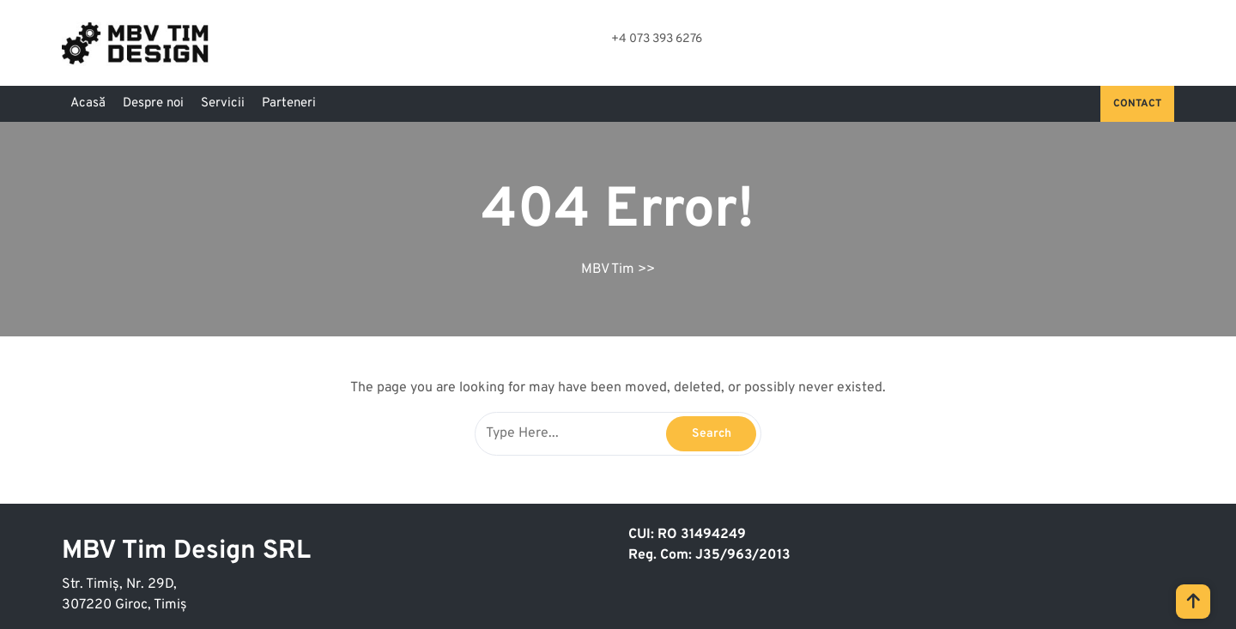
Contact (1137, 104)
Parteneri (289, 103)
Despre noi (153, 103)
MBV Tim (607, 269)
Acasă (88, 103)
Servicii (223, 103)
